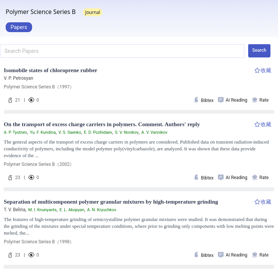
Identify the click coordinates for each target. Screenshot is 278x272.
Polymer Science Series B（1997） (39, 87)
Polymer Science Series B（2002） (39, 164)
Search (259, 50)
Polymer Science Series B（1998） (39, 241)
